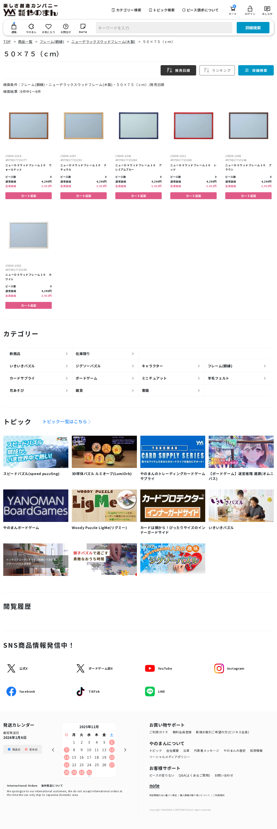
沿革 (186, 750)
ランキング (217, 70)
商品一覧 (25, 41)
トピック (155, 750)
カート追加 (28, 196)
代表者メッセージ (206, 750)
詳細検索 (253, 27)
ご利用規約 (219, 795)
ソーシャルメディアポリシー (169, 757)
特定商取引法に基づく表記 (163, 795)
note (154, 785)
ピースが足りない (162, 775)
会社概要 (172, 750)
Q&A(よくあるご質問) (194, 775)
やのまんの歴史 (235, 750)
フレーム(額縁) (52, 41)
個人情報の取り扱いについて (195, 795)
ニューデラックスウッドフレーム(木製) (103, 41)
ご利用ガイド (158, 732)
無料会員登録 (182, 732)
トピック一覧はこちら (64, 421)
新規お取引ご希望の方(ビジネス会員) (222, 732)
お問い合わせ (223, 775)
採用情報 (256, 750)
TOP (7, 41)
